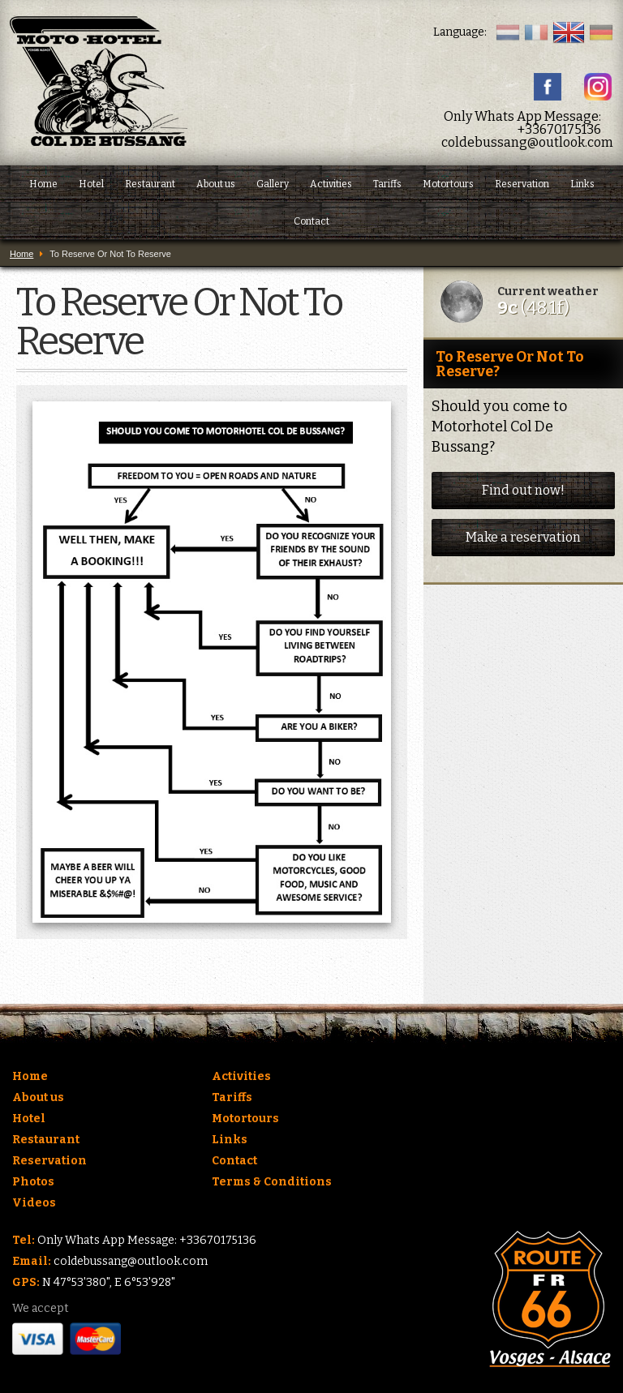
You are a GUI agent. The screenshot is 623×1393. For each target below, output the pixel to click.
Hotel (91, 184)
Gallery (272, 184)
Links (582, 184)
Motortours (448, 184)
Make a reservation (523, 537)
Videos (34, 1203)
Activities (331, 184)
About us (215, 184)
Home (43, 184)
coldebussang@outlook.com (527, 142)
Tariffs (387, 184)
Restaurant (150, 184)
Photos (33, 1182)
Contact (311, 221)
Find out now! (523, 490)
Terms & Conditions (272, 1182)
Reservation (522, 184)
